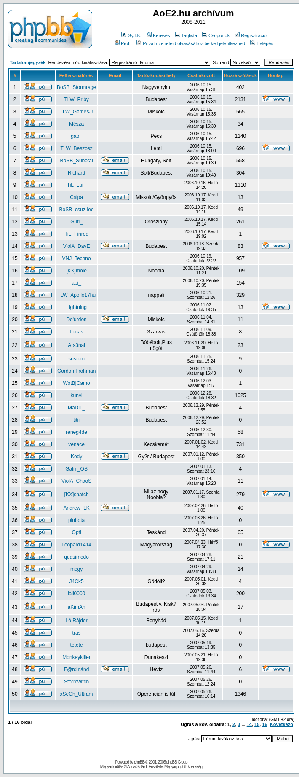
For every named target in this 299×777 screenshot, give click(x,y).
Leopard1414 (76, 545)
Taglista (186, 35)
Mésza (76, 124)
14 (249, 724)
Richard (76, 173)
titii (76, 420)
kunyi (77, 395)
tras (76, 633)
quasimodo (76, 557)
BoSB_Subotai (76, 161)
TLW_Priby (76, 99)
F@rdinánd (76, 669)
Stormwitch (76, 682)
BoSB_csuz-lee (76, 209)
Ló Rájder (77, 621)
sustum (76, 359)
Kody (76, 457)
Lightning (76, 307)
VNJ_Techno (76, 258)
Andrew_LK (77, 508)
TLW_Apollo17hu (76, 295)
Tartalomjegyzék (27, 62)
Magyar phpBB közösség (183, 766)
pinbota (76, 520)
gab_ (76, 136)
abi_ (76, 283)
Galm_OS (76, 469)
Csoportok (216, 35)
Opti (76, 532)
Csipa (76, 197)
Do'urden (76, 320)
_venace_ (77, 444)
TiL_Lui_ (76, 185)
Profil (123, 43)
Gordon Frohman (76, 371)
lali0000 (76, 594)
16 (264, 724)
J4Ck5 (76, 581)
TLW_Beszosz (76, 148)
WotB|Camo (76, 383)
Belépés (261, 43)
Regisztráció (251, 35)
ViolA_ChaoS (76, 481)
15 (256, 724)
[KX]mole (76, 271)
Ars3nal (76, 345)
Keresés (158, 35)
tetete (76, 645)
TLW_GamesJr (76, 112)
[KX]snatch (76, 494)
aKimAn (76, 607)
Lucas (76, 332)
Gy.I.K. (131, 35)
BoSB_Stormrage (76, 87)
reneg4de (76, 432)
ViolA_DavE (76, 246)
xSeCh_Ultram (76, 694)
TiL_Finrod (76, 234)
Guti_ (76, 222)
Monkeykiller (76, 657)
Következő (281, 724)
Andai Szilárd (137, 766)
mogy (76, 569)
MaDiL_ (76, 408)
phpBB (139, 762)
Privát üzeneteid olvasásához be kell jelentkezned (190, 43)
